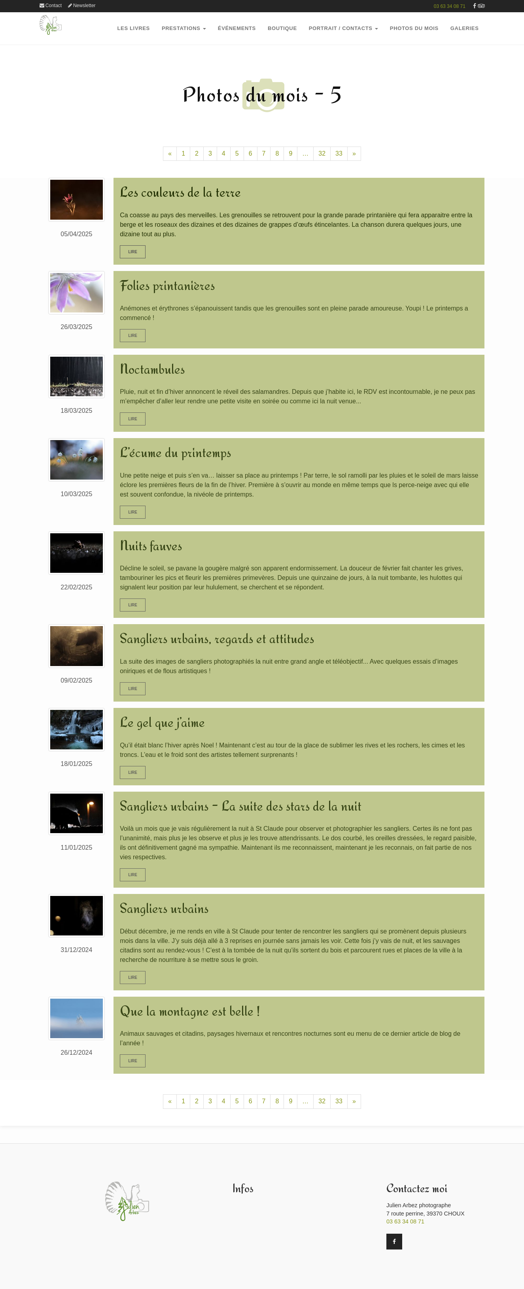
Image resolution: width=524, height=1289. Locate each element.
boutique (282, 28)
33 (338, 153)
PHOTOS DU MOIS (414, 28)
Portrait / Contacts (343, 28)
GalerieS (464, 28)
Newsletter (82, 5)
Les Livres (133, 28)
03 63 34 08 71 (449, 6)
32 (321, 153)
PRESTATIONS (184, 28)
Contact (51, 5)
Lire (132, 252)
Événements (237, 28)
